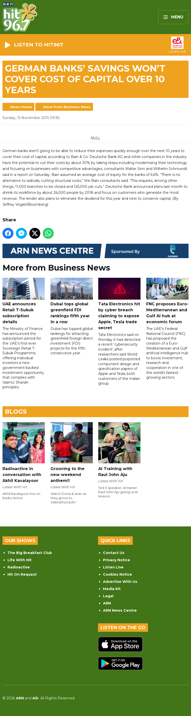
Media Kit (112, 589)
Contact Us (113, 553)
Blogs (16, 411)
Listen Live (113, 567)
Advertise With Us (120, 581)
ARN (107, 603)
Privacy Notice (116, 560)
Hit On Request (22, 574)
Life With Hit (19, 560)
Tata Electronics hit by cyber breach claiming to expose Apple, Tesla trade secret (119, 304)
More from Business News (67, 107)
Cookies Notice (117, 574)
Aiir (35, 698)
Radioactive (18, 567)
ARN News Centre (120, 610)
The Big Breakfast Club (29, 553)
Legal (108, 596)
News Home (21, 107)
